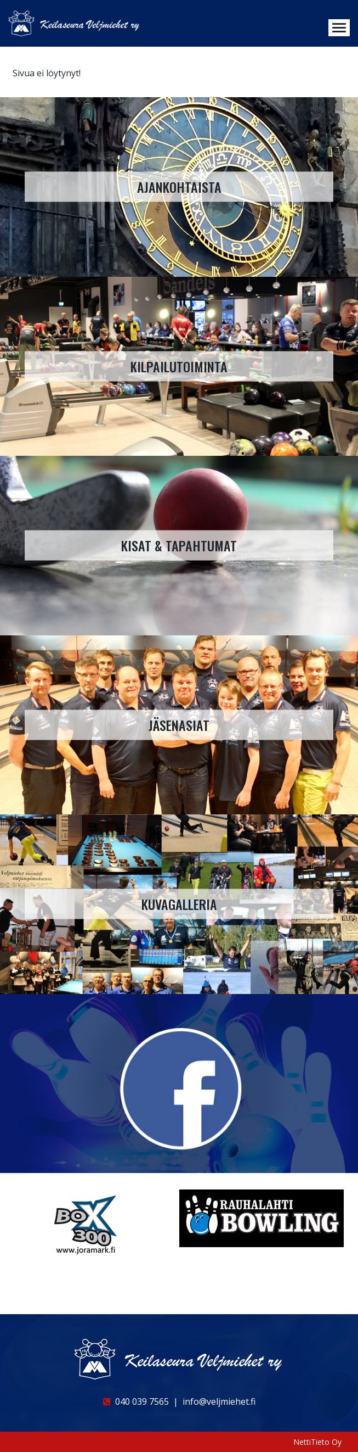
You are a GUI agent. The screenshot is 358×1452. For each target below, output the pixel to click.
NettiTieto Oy (317, 1442)
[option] (93, 1223)
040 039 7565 (136, 1401)
